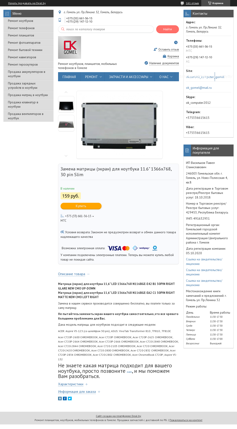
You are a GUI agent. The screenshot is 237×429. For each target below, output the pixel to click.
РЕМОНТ (91, 77)
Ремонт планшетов (21, 35)
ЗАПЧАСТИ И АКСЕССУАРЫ (128, 77)
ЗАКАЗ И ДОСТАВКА (195, 77)
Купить (81, 206)
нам (129, 371)
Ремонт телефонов (21, 28)
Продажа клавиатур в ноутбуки (23, 104)
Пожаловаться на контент (185, 420)
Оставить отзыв (168, 49)
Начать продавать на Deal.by (27, 3)
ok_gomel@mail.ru (199, 88)
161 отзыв (192, 3)
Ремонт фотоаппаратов (24, 43)
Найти (167, 29)
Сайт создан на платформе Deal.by (118, 416)
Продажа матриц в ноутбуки (28, 95)
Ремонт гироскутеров (23, 64)
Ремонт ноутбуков (20, 21)
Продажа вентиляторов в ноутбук (25, 116)
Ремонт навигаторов (22, 57)
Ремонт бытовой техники (25, 50)
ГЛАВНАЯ (69, 77)
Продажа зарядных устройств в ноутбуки (22, 85)
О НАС (163, 77)
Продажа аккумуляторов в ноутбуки (26, 74)
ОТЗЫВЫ (225, 77)
